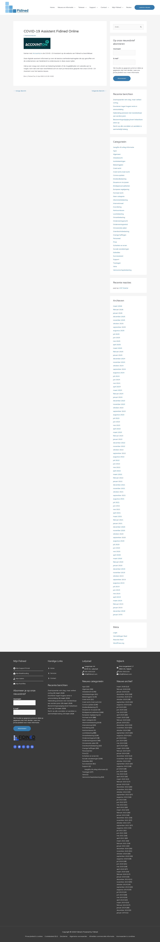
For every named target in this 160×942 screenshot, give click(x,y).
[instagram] (28, 746)
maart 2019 (117, 601)
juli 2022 (116, 460)
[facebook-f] (15, 746)
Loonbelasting (118, 214)
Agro (115, 151)
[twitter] (20, 746)
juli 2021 (116, 502)
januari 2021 (117, 523)
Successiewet (118, 256)
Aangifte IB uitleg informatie (123, 147)
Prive (115, 242)
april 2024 (117, 387)
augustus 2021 (118, 499)
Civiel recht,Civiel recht (121, 172)
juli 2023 (116, 418)
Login (115, 633)
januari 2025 (117, 355)
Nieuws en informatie (65, 7)
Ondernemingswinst (120, 224)
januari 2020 (117, 565)
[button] (145, 7)
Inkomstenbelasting (120, 200)
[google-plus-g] (24, 746)
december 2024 (119, 359)
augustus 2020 (118, 541)
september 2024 (119, 369)
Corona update (118, 175)
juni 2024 (116, 380)
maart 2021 (117, 516)
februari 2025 (118, 352)
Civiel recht (117, 168)
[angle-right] (51, 668)
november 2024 (119, 362)
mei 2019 (116, 594)
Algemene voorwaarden (78, 936)
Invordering (117, 207)
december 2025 (119, 317)
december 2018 (119, 611)
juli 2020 (116, 544)
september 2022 (119, 453)
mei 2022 (116, 467)
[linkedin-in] (32, 746)
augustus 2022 (118, 457)
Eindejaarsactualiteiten (121, 186)
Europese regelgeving (121, 189)
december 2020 (119, 527)
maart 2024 (117, 390)
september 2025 (119, 327)
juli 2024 (116, 376)
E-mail (116, 58)
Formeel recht (118, 193)
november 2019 (119, 573)
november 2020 (119, 530)
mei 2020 (116, 551)
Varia (115, 266)
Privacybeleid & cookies (34, 936)
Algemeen (117, 154)
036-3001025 (89, 672)
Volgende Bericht (99, 91)
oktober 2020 (118, 534)
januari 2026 (117, 313)
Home (52, 7)
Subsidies (116, 252)
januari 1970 (117, 615)
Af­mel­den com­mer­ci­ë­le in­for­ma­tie (101, 936)
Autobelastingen (119, 161)
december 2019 (119, 569)
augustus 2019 (118, 583)
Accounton (37, 53)
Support (93, 7)
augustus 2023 (118, 415)
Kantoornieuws (30, 36)
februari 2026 (118, 310)
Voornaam (117, 49)
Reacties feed (118, 640)
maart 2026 (117, 306)
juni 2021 (116, 506)
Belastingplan (118, 165)
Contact (104, 7)
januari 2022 (117, 481)
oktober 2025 (118, 324)
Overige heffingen (119, 235)
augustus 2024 (118, 373)
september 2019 (119, 580)
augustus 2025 (118, 331)
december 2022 (119, 443)
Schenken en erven (120, 245)
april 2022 (117, 471)
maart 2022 (117, 474)
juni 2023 (116, 422)
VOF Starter (123, 288)
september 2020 (119, 537)
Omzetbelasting (119, 217)
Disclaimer (64, 936)
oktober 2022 (118, 450)
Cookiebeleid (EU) (51, 936)
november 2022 (119, 446)
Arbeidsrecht (118, 158)
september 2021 (119, 495)
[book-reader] (21, 673)
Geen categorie (118, 196)
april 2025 (117, 345)
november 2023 (119, 404)
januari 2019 (117, 608)
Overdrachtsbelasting (121, 231)
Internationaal (118, 203)
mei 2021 (116, 509)
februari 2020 (118, 562)
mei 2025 (116, 341)
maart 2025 (117, 348)
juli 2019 (116, 587)
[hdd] (19, 684)
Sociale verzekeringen (121, 249)
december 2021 (119, 485)
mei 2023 (116, 425)
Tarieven (81, 7)
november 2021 (119, 488)
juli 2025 (116, 334)
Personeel (116, 238)
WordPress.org (118, 643)
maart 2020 (117, 558)
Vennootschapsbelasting (122, 270)
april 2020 (117, 555)
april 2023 (117, 429)
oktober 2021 (118, 492)
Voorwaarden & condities (125, 936)
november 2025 (119, 320)
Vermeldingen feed (120, 636)
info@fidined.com (90, 674)
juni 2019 (116, 590)
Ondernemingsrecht (120, 221)
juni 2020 (116, 548)
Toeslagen (117, 263)
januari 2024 (117, 397)
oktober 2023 (118, 408)
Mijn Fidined (116, 7)
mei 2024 (116, 383)
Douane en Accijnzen (121, 182)
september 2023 (119, 411)
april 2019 (117, 597)
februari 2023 (118, 436)
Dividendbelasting (119, 179)
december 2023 (119, 401)
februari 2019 (118, 604)
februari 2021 (118, 520)
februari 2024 (118, 394)
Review (128, 7)
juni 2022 (116, 464)
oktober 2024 (118, 366)
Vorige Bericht (20, 91)
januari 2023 (117, 439)
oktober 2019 (118, 576)
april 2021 (117, 513)
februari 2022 (118, 478)
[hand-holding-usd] (18, 679)
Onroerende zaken (120, 228)
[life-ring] (22, 668)
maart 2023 (117, 432)
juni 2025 (116, 338)
